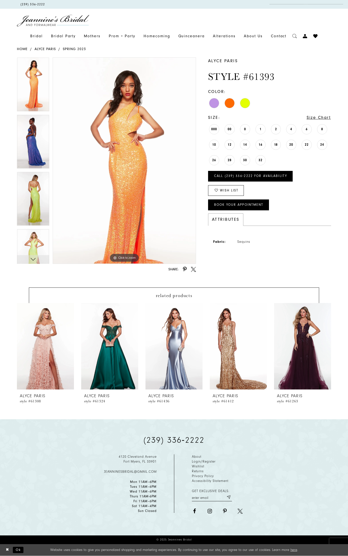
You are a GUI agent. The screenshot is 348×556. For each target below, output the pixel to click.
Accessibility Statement (210, 481)
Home (22, 49)
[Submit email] (228, 497)
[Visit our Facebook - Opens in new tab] (194, 511)
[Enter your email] (212, 497)
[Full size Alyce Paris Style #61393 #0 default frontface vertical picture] (124, 160)
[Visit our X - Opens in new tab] (240, 511)
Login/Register (204, 461)
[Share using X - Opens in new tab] (193, 269)
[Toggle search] (295, 36)
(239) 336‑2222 (174, 440)
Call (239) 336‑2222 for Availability (251, 176)
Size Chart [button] (318, 117)
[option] (33, 85)
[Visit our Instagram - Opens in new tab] (209, 511)
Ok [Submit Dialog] (18, 550)
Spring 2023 (74, 49)
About (196, 457)
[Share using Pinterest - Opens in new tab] (184, 269)
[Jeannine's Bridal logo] (53, 20)
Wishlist (198, 466)
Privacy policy (203, 476)
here (293, 550)
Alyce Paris (45, 49)
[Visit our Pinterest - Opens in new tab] (224, 511)
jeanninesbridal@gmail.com (130, 472)
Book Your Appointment (239, 205)
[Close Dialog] (7, 550)
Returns (198, 471)
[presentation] (45, 346)
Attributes (225, 219)
